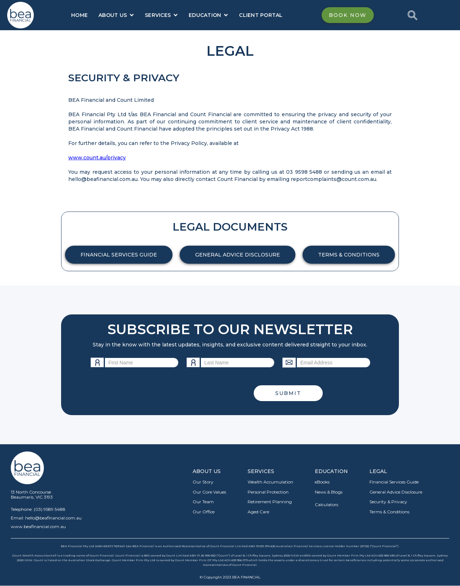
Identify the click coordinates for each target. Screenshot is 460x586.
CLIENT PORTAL (260, 15)
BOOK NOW (348, 15)
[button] (116, 15)
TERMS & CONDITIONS (349, 254)
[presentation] (187, 393)
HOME (79, 15)
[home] (20, 15)
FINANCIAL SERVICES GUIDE (118, 254)
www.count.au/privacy (97, 157)
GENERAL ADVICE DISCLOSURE (237, 254)
